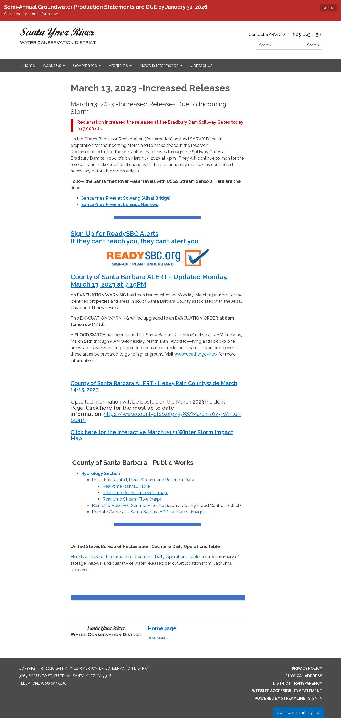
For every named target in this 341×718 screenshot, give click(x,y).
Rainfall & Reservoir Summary (121, 505)
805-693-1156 (307, 34)
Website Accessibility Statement (287, 691)
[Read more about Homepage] (158, 632)
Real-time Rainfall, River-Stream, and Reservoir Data (143, 479)
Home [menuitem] (29, 65)
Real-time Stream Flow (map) (132, 499)
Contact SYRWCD (267, 34)
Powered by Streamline (280, 698)
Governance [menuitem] (85, 65)
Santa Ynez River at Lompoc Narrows (119, 204)
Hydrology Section (100, 473)
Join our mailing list (298, 712)
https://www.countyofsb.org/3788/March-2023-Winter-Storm (156, 417)
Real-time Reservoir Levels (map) (135, 492)
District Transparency (297, 683)
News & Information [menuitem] (159, 65)
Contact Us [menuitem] (201, 65)
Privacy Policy (307, 668)
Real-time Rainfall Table (126, 486)
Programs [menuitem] (118, 65)
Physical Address (303, 676)
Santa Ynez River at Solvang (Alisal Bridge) (125, 198)
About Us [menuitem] (52, 65)
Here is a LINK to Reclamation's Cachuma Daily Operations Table (135, 556)
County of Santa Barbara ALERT (120, 277)
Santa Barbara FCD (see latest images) (169, 511)
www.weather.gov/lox (195, 354)
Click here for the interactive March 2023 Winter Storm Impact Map (152, 435)
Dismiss (328, 8)
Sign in (315, 698)
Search (313, 45)
